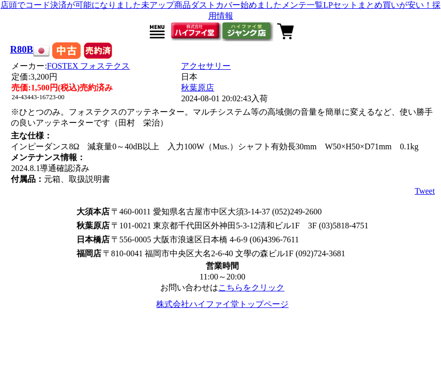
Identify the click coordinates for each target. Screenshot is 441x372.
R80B (21, 49)
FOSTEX (88, 65)
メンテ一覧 (302, 5)
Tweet (425, 191)
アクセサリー (206, 65)
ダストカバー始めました (236, 5)
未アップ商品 (166, 5)
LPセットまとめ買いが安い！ (377, 5)
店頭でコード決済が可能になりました (71, 5)
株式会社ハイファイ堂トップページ (222, 304)
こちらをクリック (251, 287)
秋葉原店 (197, 87)
